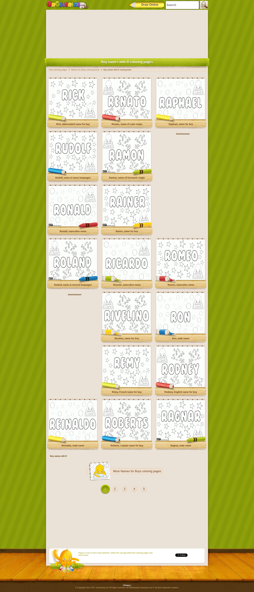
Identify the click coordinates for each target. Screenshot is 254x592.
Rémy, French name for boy (127, 392)
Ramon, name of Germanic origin (127, 177)
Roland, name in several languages (73, 285)
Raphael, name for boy (181, 124)
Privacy (127, 585)
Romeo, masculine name (180, 285)
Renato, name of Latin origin (127, 124)
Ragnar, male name (181, 445)
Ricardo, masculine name (127, 285)
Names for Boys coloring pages (141, 471)
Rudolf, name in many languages (73, 177)
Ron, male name (180, 338)
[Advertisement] (127, 33)
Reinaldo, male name (73, 445)
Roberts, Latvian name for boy (127, 445)
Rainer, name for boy (127, 231)
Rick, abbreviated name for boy (73, 124)
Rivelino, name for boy (127, 338)
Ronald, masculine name (73, 231)
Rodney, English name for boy (180, 392)
